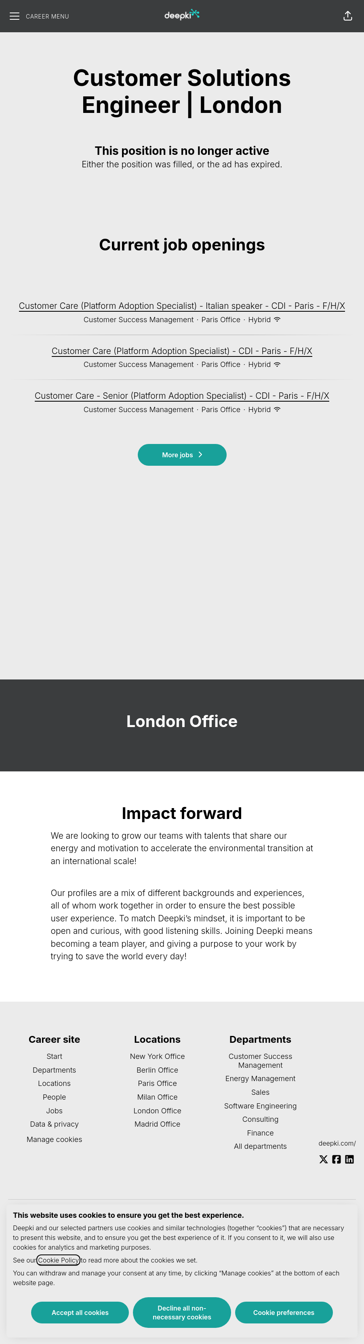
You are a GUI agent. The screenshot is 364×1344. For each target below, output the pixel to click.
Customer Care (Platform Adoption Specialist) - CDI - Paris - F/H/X (182, 351)
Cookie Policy (58, 1260)
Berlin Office (157, 1070)
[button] (348, 16)
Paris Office (157, 1083)
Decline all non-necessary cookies (182, 1312)
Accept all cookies (80, 1313)
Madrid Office (158, 1124)
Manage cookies (54, 1139)
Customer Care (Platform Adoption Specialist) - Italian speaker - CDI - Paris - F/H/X (182, 306)
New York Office (157, 1056)
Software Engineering (260, 1106)
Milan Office (157, 1097)
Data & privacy (54, 1124)
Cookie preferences (284, 1313)
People (54, 1097)
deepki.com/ (337, 1143)
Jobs (54, 1110)
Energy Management (260, 1078)
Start (54, 1056)
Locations (54, 1083)
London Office (157, 1110)
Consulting (260, 1119)
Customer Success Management (260, 1060)
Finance (260, 1133)
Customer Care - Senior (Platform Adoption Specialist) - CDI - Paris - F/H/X (182, 396)
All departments (260, 1146)
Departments (54, 1070)
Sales (260, 1092)
